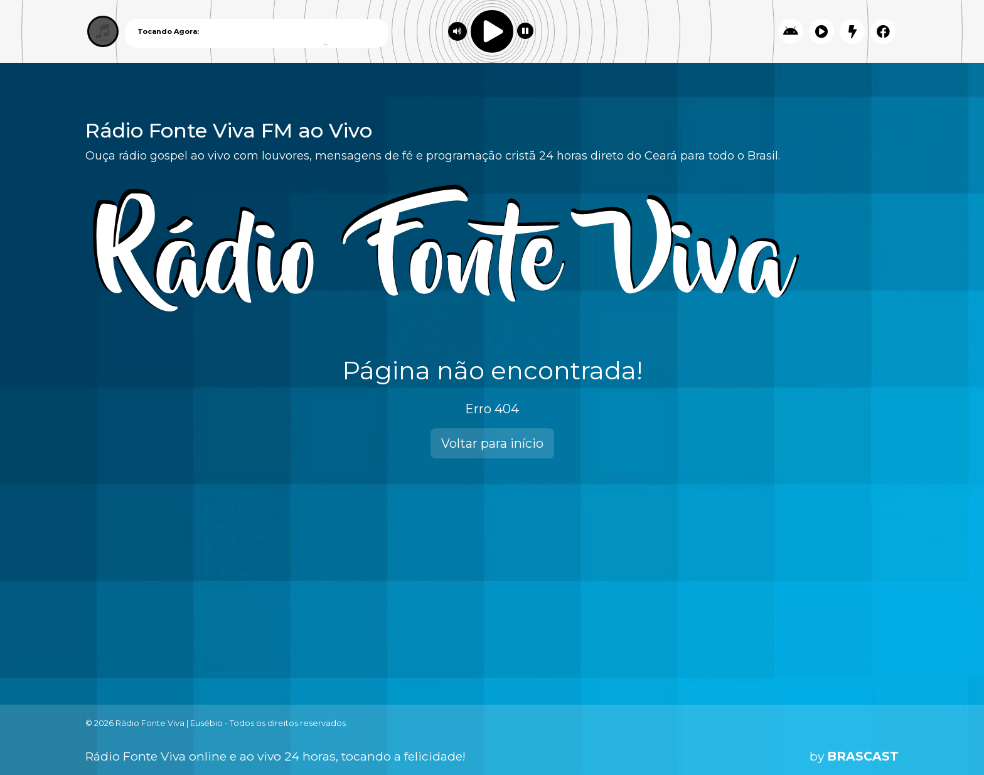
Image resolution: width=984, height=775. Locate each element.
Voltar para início (492, 443)
